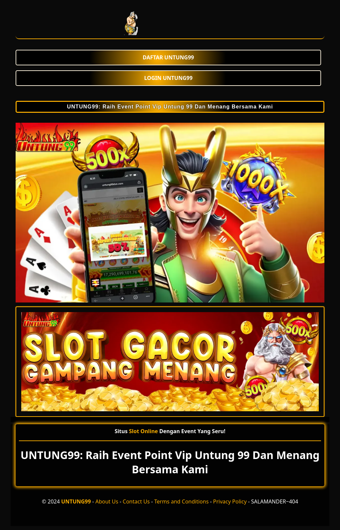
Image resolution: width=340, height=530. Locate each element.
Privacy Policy (230, 501)
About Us (106, 501)
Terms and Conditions (181, 501)
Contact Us (136, 501)
